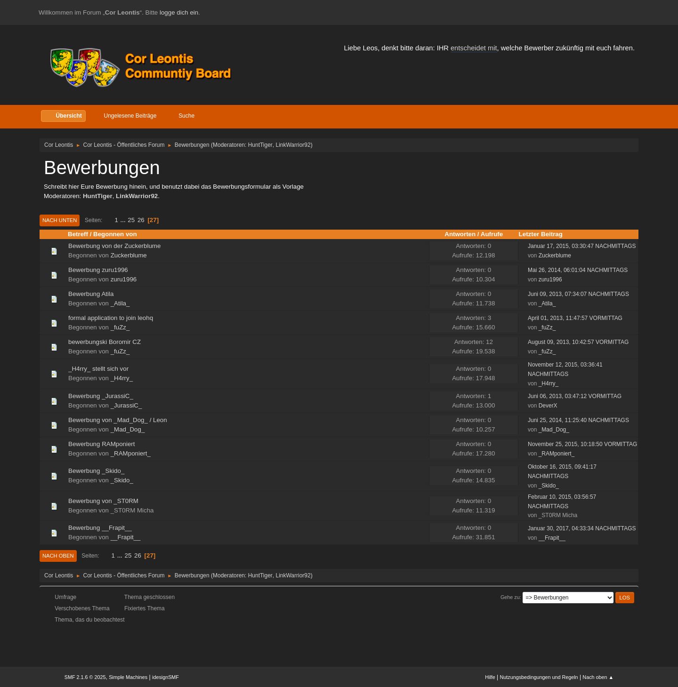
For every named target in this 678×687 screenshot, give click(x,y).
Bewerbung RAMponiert (101, 443)
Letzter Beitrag (541, 234)
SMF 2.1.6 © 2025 (85, 677)
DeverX (548, 405)
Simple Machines (128, 677)
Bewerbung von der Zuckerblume (114, 245)
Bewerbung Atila (90, 293)
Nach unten (59, 220)
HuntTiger (260, 145)
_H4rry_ (122, 378)
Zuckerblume (129, 255)
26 (141, 220)
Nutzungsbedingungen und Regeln (539, 677)
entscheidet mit (474, 48)
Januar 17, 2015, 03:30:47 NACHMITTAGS (582, 246)
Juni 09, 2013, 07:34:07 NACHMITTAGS (578, 294)
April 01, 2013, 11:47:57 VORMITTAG (575, 318)
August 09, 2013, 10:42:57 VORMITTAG (578, 342)
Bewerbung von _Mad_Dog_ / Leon (117, 419)
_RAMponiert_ (131, 453)
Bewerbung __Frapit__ (100, 527)
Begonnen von (119, 234)
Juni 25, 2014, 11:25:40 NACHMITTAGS (578, 420)
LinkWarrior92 (293, 145)
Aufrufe (492, 234)
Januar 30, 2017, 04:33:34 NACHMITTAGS (582, 528)
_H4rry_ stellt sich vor (98, 368)
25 (131, 220)
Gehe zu (510, 597)
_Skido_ (122, 480)
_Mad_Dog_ (128, 429)
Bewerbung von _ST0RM (103, 500)
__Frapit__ (126, 537)
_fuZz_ (120, 327)
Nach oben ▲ (597, 677)
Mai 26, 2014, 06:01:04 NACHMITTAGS (578, 270)
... (124, 220)
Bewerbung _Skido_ (96, 470)
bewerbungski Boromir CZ (104, 341)
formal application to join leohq (110, 317)
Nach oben (58, 556)
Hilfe (490, 677)
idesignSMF (165, 677)
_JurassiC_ (126, 405)
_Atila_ (120, 303)
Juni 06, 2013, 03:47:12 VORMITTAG (575, 396)
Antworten (460, 234)
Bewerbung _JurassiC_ (100, 395)
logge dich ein (179, 12)
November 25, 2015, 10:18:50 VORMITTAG (582, 444)
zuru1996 (124, 279)
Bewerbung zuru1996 (98, 269)
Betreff (78, 234)
